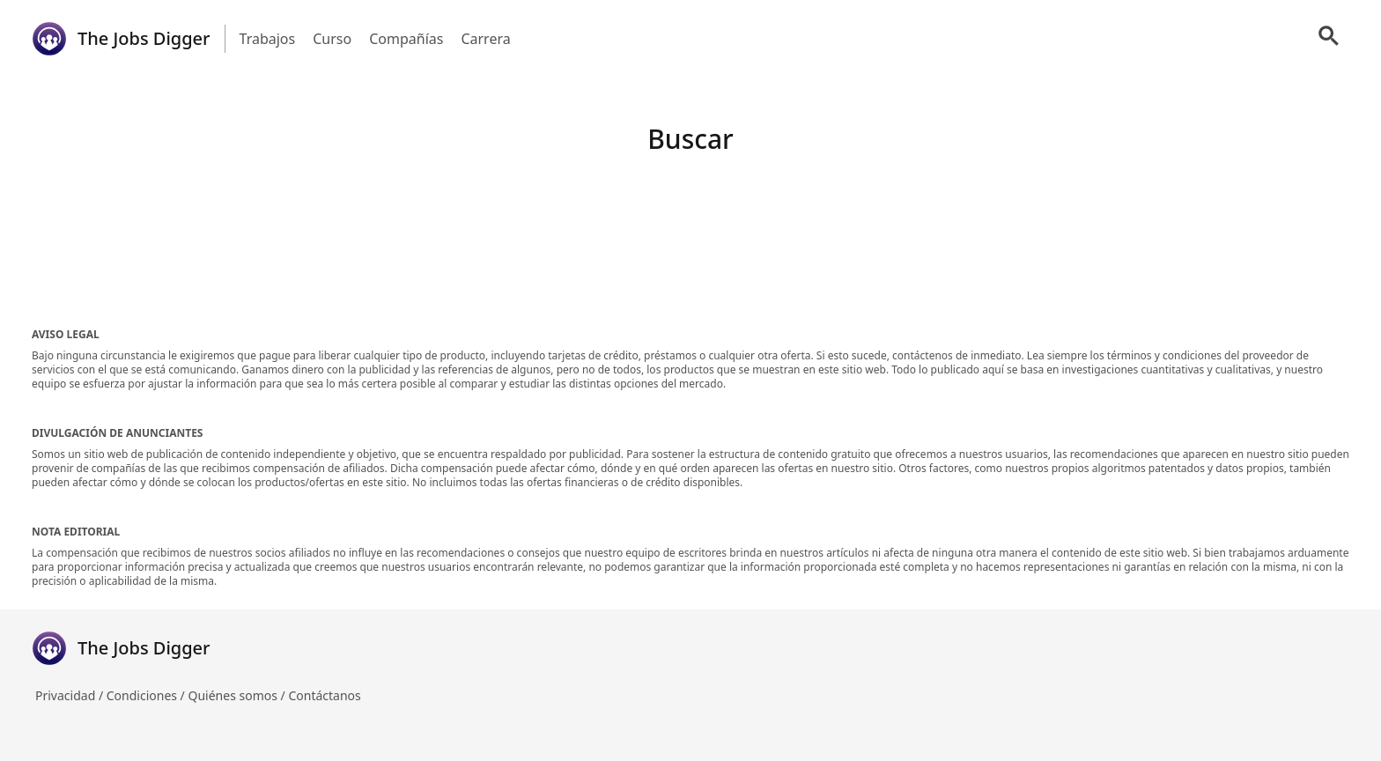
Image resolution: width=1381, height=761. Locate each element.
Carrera (485, 38)
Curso (332, 38)
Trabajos (268, 38)
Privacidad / (71, 695)
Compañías (406, 38)
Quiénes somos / (238, 695)
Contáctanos (324, 695)
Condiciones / (147, 695)
